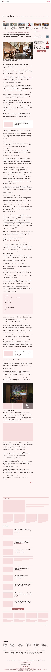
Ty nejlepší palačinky (28, 644)
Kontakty (22, 658)
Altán (30, 653)
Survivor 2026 (30, 652)
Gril (19, 653)
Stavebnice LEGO (18, 654)
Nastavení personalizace (28, 662)
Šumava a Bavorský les (37, 646)
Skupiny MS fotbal (20, 646)
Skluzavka (36, 653)
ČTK (17, 596)
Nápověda (18, 658)
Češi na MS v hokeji (12, 647)
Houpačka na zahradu (23, 653)
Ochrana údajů (33, 658)
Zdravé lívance (28, 646)
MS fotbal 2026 (20, 644)
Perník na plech (28, 650)
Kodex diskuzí (38, 660)
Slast (8, 240)
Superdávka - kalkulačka (41, 652)
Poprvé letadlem (36, 645)
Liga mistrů (19, 650)
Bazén (39, 653)
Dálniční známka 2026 (44, 645)
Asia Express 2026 (35, 652)
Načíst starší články (17, 609)
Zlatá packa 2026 (26, 652)
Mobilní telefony (13, 654)
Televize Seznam (26, 660)
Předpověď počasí (16, 652)
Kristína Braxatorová (21, 586)
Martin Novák (19, 570)
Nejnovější (37, 31)
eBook (27, 39)
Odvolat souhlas (21, 662)
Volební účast (4, 650)
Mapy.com (12, 652)
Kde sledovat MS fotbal (21, 647)
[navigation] (1, 1)
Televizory (35, 654)
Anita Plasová (5, 39)
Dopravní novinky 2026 (44, 646)
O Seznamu (12, 658)
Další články (41, 51)
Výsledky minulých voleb (6, 647)
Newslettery (43, 660)
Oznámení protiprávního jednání (11, 660)
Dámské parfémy (23, 654)
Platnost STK (43, 650)
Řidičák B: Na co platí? (44, 647)
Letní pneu (28, 654)
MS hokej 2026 (12, 644)
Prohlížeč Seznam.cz (20, 660)
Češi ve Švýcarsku (36, 647)
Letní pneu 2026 (43, 644)
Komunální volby (5, 645)
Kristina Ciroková (20, 543)
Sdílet (31, 39)
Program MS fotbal (20, 645)
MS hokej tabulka (12, 646)
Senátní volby (4, 646)
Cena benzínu (21, 652)
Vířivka (28, 653)
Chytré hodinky (39, 654)
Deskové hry (31, 654)
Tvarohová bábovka (28, 647)
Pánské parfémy (44, 654)
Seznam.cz (48, 1)
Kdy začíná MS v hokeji (13, 650)
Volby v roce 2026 (5, 644)
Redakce (25, 658)
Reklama (29, 658)
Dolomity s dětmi (36, 650)
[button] (6, 24)
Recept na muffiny (28, 645)
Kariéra (15, 658)
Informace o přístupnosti (40, 658)
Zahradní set (16, 653)
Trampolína (32, 653)
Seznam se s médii (32, 660)
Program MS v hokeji (13, 645)
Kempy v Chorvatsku (36, 644)
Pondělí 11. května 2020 (14, 240)
